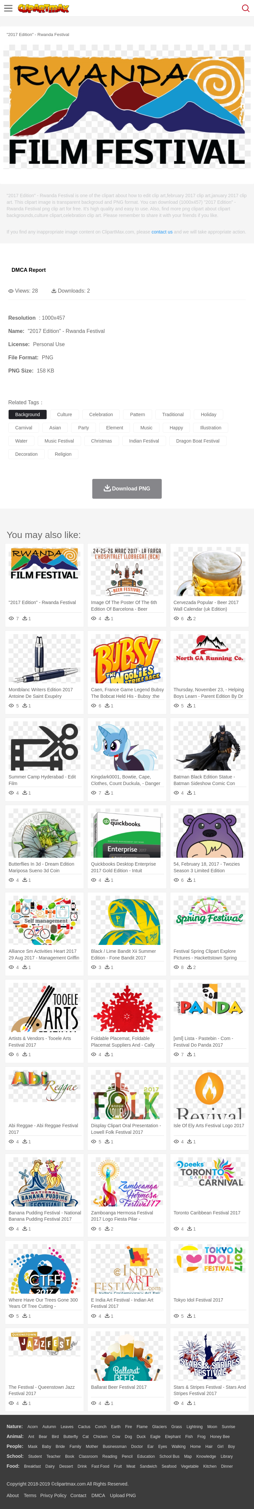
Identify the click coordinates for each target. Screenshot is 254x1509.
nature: (15, 1426)
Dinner (227, 1466)
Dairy (50, 1466)
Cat (86, 1436)
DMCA (98, 1495)
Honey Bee (220, 1436)
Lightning (195, 1426)
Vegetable (189, 1466)
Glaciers (159, 1426)
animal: (15, 1436)
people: (15, 1446)
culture (64, 414)
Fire (128, 1426)
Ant (31, 1436)
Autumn (49, 1426)
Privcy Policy (53, 1495)
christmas (101, 441)
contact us (162, 231)
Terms (30, 1495)
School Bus (169, 1456)
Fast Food (100, 1466)
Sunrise (228, 1426)
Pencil (127, 1456)
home (195, 1446)
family (75, 1446)
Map (188, 1456)
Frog (201, 1436)
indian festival (144, 441)
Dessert (66, 1466)
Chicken (100, 1436)
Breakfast (32, 1466)
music (146, 427)
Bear (43, 1436)
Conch (100, 1426)
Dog (128, 1436)
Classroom (88, 1456)
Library (227, 1456)
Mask (32, 1446)
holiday (208, 414)
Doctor (137, 1446)
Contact (78, 1495)
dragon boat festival (198, 441)
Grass (176, 1426)
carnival (23, 427)
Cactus (84, 1426)
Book (69, 1456)
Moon (212, 1426)
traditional (173, 414)
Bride (60, 1446)
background (27, 414)
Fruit (118, 1466)
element (114, 427)
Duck (141, 1436)
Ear (151, 1446)
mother (92, 1446)
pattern (137, 414)
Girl (220, 1446)
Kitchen (210, 1466)
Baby (46, 1446)
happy (176, 427)
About (13, 1495)
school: (15, 1456)
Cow (116, 1436)
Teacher (54, 1456)
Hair (209, 1446)
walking (179, 1446)
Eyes (162, 1446)
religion (63, 454)
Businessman (115, 1446)
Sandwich (148, 1466)
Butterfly (71, 1436)
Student (35, 1456)
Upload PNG (123, 1495)
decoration (26, 454)
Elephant (173, 1436)
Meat (130, 1466)
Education (146, 1456)
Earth (116, 1426)
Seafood (169, 1466)
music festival (59, 441)
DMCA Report (29, 270)
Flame (142, 1426)
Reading (110, 1456)
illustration (210, 427)
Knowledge (206, 1456)
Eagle (155, 1436)
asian (55, 427)
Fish (189, 1436)
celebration (101, 414)
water (21, 441)
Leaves (67, 1426)
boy (231, 1446)
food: (13, 1466)
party (83, 427)
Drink (82, 1466)
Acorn (32, 1426)
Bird (55, 1436)
